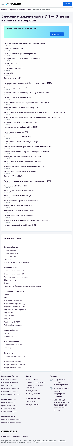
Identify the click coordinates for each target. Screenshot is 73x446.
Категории (9, 238)
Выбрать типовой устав (10, 388)
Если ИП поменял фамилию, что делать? (21, 200)
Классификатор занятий (13, 301)
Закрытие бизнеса (11, 330)
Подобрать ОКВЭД (8, 385)
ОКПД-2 (7, 319)
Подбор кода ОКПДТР (12, 322)
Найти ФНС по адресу (9, 391)
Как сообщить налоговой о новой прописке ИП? (24, 166)
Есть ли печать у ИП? (12, 78)
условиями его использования (45, 441)
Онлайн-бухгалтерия (9, 409)
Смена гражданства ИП (13, 48)
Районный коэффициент (13, 325)
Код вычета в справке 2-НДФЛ (15, 304)
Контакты (16, 436)
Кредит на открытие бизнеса (15, 365)
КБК (5, 297)
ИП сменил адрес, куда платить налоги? (20, 171)
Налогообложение (11, 341)
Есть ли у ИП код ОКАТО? (14, 176)
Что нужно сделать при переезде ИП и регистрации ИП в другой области (34, 112)
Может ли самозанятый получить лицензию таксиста (26, 93)
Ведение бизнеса (10, 267)
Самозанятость (9, 259)
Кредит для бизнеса (8, 406)
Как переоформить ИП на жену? (17, 196)
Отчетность (8, 353)
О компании (6, 436)
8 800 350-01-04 (60, 405)
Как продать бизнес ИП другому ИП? (19, 191)
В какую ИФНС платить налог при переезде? (22, 58)
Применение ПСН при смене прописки (20, 53)
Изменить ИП (57, 34)
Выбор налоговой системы (14, 345)
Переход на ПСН (10, 63)
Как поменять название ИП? (16, 132)
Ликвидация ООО (10, 336)
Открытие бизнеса (11, 247)
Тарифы (25, 436)
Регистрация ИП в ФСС (13, 68)
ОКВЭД (6, 294)
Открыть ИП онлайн (9, 379)
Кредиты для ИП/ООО (12, 368)
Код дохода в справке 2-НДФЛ (15, 307)
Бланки (6, 283)
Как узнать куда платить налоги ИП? (19, 210)
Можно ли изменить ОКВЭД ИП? (17, 137)
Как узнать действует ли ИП (15, 88)
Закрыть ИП (8, 333)
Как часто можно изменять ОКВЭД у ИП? (21, 107)
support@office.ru (61, 385)
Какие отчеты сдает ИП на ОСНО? (18, 205)
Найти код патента (33, 394)
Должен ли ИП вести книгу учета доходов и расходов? (26, 151)
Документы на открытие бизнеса (16, 262)
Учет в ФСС (8, 73)
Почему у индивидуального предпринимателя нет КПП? (27, 181)
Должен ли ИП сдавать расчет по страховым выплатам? (27, 147)
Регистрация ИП (10, 250)
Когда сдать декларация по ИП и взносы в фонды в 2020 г (28, 83)
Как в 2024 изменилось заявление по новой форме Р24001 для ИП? (32, 117)
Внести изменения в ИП (10, 420)
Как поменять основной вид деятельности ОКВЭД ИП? (26, 102)
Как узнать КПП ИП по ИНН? (15, 186)
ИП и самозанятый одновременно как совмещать (25, 44)
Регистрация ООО (11, 253)
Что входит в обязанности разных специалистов (22, 286)
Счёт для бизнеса (7, 402)
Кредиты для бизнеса (12, 361)
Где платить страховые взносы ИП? (18, 215)
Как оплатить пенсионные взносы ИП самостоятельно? (27, 220)
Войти (67, 4)
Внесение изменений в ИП (14, 271)
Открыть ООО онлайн (9, 382)
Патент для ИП (9, 348)
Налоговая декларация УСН (14, 356)
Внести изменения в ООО (11, 423)
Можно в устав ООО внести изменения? (20, 122)
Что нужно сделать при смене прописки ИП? (22, 161)
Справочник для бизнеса (14, 291)
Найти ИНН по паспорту (10, 395)
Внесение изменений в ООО (15, 274)
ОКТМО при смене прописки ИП (17, 97)
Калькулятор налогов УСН (35, 382)
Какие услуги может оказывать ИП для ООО (22, 156)
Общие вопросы (10, 256)
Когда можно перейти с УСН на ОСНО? (20, 225)
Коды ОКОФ (8, 313)
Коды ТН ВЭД (9, 316)
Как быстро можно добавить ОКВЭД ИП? (21, 127)
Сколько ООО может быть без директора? (21, 142)
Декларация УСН (32, 379)
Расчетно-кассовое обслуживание (16, 277)
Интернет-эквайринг (9, 412)
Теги (19, 238)
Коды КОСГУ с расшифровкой (15, 310)
